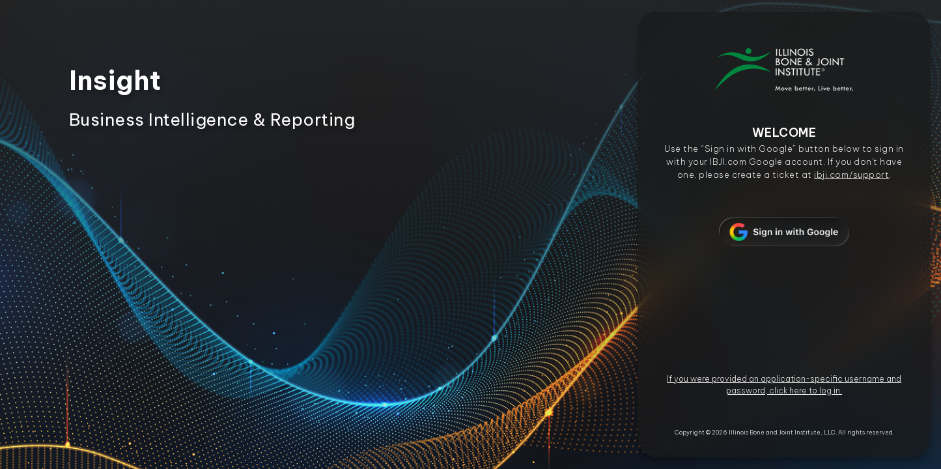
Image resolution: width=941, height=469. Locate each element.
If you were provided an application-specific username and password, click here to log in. (784, 384)
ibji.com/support (851, 174)
